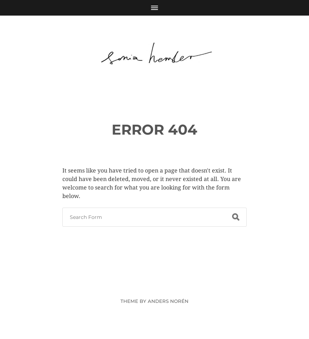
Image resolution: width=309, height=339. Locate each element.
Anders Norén (168, 301)
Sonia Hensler (167, 285)
